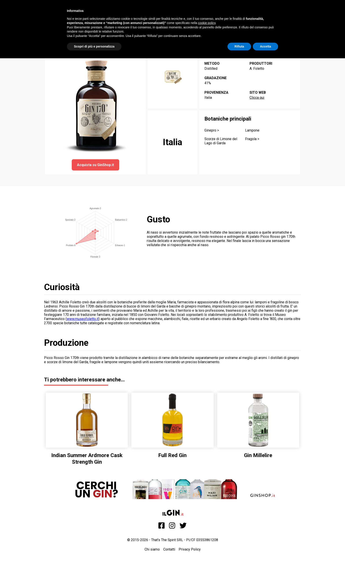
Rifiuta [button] (239, 46)
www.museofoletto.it (83, 319)
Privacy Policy (190, 549)
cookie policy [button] (206, 23)
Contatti (169, 549)
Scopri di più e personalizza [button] (94, 46)
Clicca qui (257, 97)
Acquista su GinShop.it (95, 165)
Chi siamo (152, 549)
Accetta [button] (265, 46)
